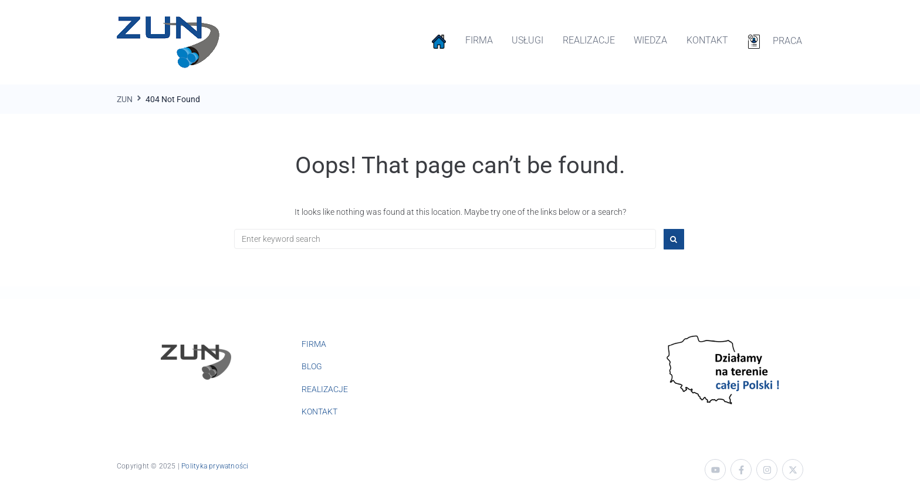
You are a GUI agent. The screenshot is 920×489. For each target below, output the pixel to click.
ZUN (125, 99)
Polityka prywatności (214, 466)
